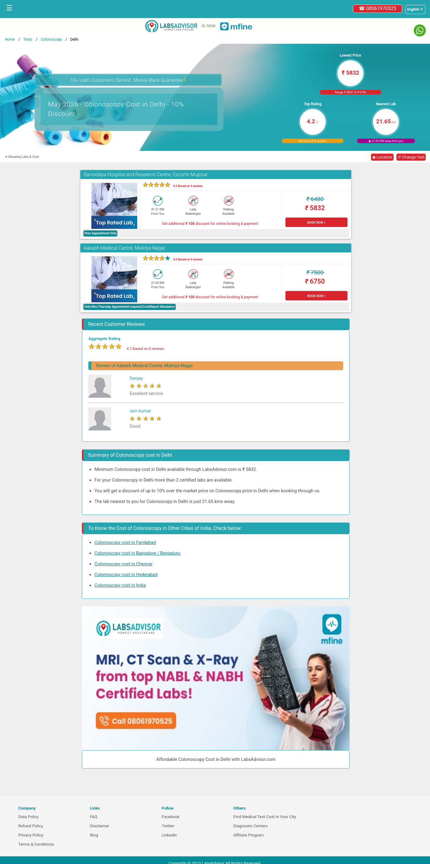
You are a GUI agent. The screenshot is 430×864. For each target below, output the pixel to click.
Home (10, 39)
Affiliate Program (248, 835)
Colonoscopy (51, 39)
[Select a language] (415, 9)
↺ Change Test (411, 157)
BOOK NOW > (316, 222)
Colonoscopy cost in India (120, 585)
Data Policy (28, 816)
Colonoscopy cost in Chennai (123, 564)
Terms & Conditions (36, 844)
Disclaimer (99, 826)
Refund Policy (30, 826)
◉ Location (382, 157)
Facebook (170, 816)
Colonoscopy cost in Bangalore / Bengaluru (137, 553)
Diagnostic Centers (250, 826)
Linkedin (169, 835)
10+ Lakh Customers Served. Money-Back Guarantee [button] (128, 79)
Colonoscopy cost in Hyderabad (125, 574)
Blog (94, 835)
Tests (27, 39)
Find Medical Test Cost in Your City (264, 816)
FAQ (93, 816)
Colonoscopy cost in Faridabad (125, 542)
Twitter (168, 826)
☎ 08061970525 (377, 8)
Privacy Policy (30, 835)
